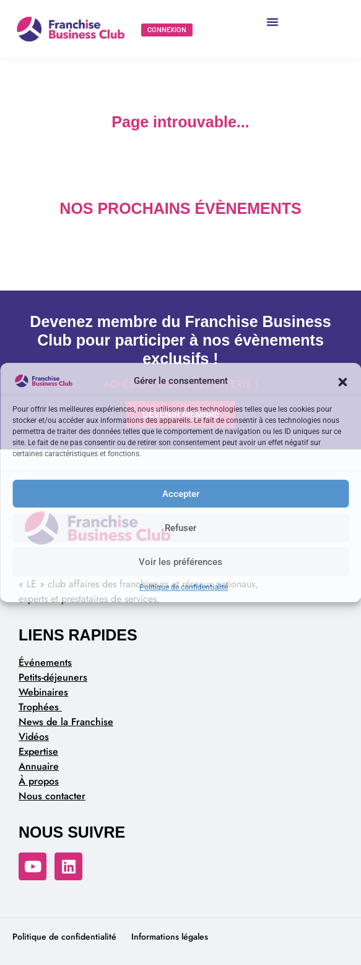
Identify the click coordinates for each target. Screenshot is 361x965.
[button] (342, 381)
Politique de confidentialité (183, 587)
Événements (45, 662)
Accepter (180, 494)
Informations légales (169, 936)
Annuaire (39, 766)
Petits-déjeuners (53, 677)
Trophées (40, 707)
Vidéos (34, 736)
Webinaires (43, 692)
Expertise (38, 751)
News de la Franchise (66, 722)
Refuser (180, 528)
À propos (39, 781)
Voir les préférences (180, 562)
